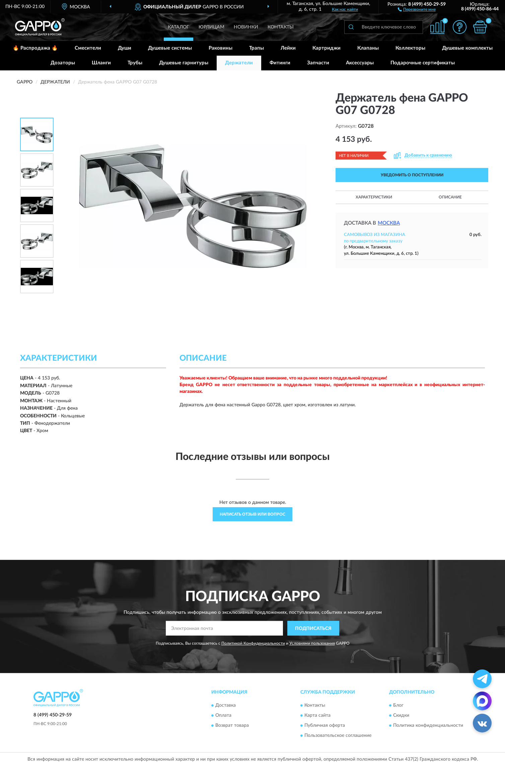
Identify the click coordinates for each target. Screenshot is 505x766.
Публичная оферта (324, 725)
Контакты (281, 27)
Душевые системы (170, 48)
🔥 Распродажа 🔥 (35, 48)
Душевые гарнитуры (183, 62)
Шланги (101, 62)
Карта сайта (317, 715)
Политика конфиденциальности (428, 725)
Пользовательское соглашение (337, 735)
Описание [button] (450, 197)
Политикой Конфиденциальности (253, 643)
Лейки (288, 48)
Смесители (88, 48)
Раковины (220, 48)
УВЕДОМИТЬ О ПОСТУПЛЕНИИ (412, 175)
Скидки (401, 715)
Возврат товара (232, 725)
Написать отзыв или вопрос (252, 514)
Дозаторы (63, 62)
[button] (417, 9)
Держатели (239, 62)
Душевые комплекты (467, 48)
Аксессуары (360, 62)
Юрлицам (211, 27)
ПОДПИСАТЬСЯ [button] (313, 628)
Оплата (223, 715)
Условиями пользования (312, 643)
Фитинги (280, 62)
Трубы (135, 62)
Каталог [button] (178, 27)
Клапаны (368, 48)
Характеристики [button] (374, 197)
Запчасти (318, 62)
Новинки (246, 27)
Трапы (256, 48)
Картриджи (326, 48)
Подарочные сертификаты (422, 62)
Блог (398, 705)
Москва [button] (389, 223)
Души (124, 48)
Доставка (225, 705)
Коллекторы (410, 48)
